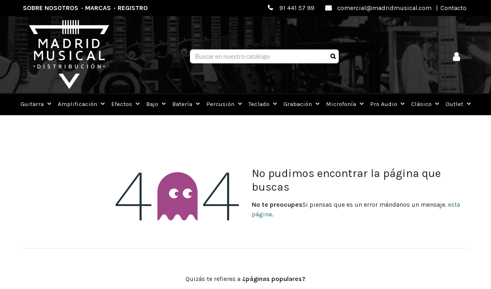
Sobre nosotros (50, 8)
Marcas (98, 8)
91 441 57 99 (296, 8)
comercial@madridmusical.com (384, 8)
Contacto (453, 8)
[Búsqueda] (333, 56)
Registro (133, 8)
